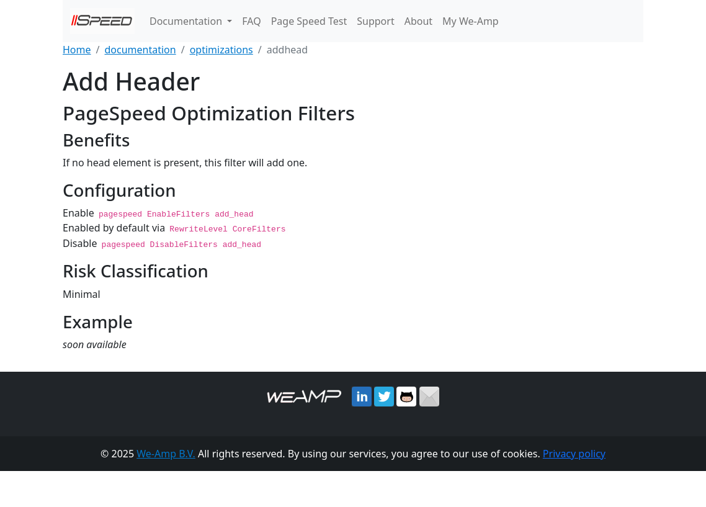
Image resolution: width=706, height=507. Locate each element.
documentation (140, 49)
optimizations (221, 49)
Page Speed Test (309, 21)
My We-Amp (470, 21)
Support (375, 21)
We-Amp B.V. (165, 452)
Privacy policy (574, 452)
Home (77, 49)
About (418, 21)
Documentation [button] (187, 21)
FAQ (251, 21)
